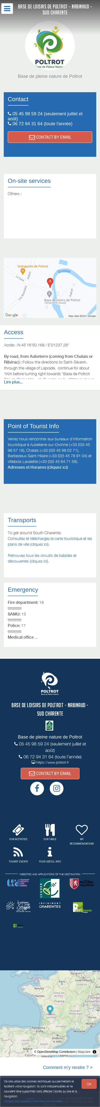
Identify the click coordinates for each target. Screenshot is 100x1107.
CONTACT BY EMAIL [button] (50, 137)
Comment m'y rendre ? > (67, 1067)
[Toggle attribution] (95, 1052)
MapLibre (84, 1052)
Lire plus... (13, 382)
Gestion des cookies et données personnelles (33, 1101)
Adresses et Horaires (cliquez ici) (38, 467)
